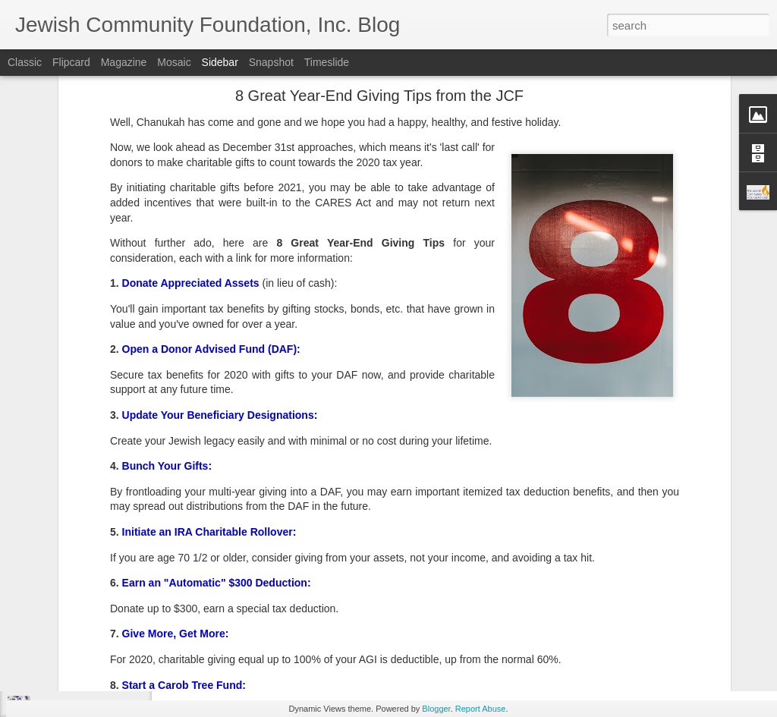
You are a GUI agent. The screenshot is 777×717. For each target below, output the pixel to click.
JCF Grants (422, 610)
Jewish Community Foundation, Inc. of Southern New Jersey (518, 590)
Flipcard (71, 62)
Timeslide (326, 62)
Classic (25, 62)
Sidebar (220, 62)
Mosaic (173, 62)
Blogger (436, 708)
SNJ (464, 610)
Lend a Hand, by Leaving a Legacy (107, 604)
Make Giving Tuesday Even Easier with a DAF (130, 639)
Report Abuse (480, 708)
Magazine (124, 62)
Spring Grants (513, 610)
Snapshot (271, 62)
